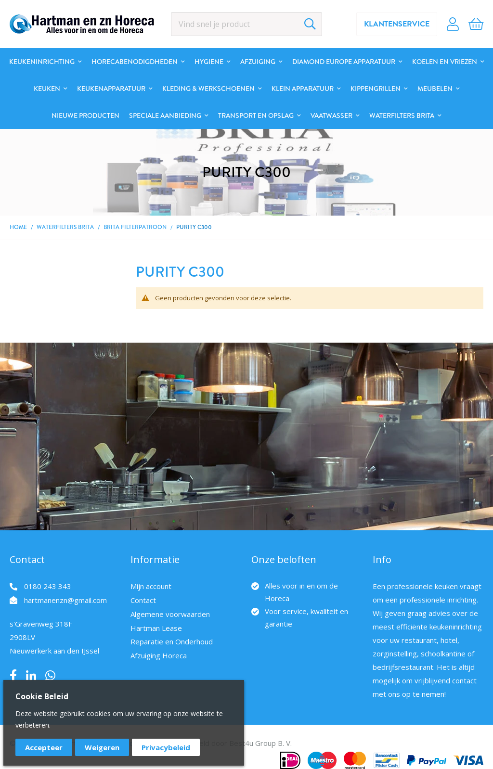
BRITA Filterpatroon (135, 227)
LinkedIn (31, 675)
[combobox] (247, 24)
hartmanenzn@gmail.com (65, 600)
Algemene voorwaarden (170, 614)
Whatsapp (50, 675)
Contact (143, 600)
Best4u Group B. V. (260, 743)
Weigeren (102, 747)
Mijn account (150, 586)
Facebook (13, 675)
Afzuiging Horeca (158, 655)
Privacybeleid (166, 747)
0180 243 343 (47, 586)
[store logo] (82, 24)
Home (18, 227)
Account (453, 24)
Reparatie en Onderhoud (171, 641)
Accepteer (44, 747)
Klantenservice (396, 24)
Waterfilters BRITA (66, 227)
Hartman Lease (156, 628)
